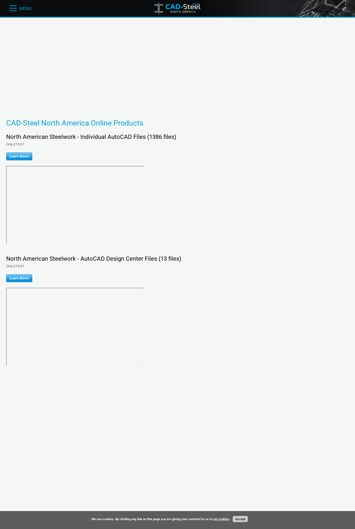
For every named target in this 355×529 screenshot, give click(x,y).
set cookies (221, 519)
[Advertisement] (177, 33)
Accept (240, 519)
